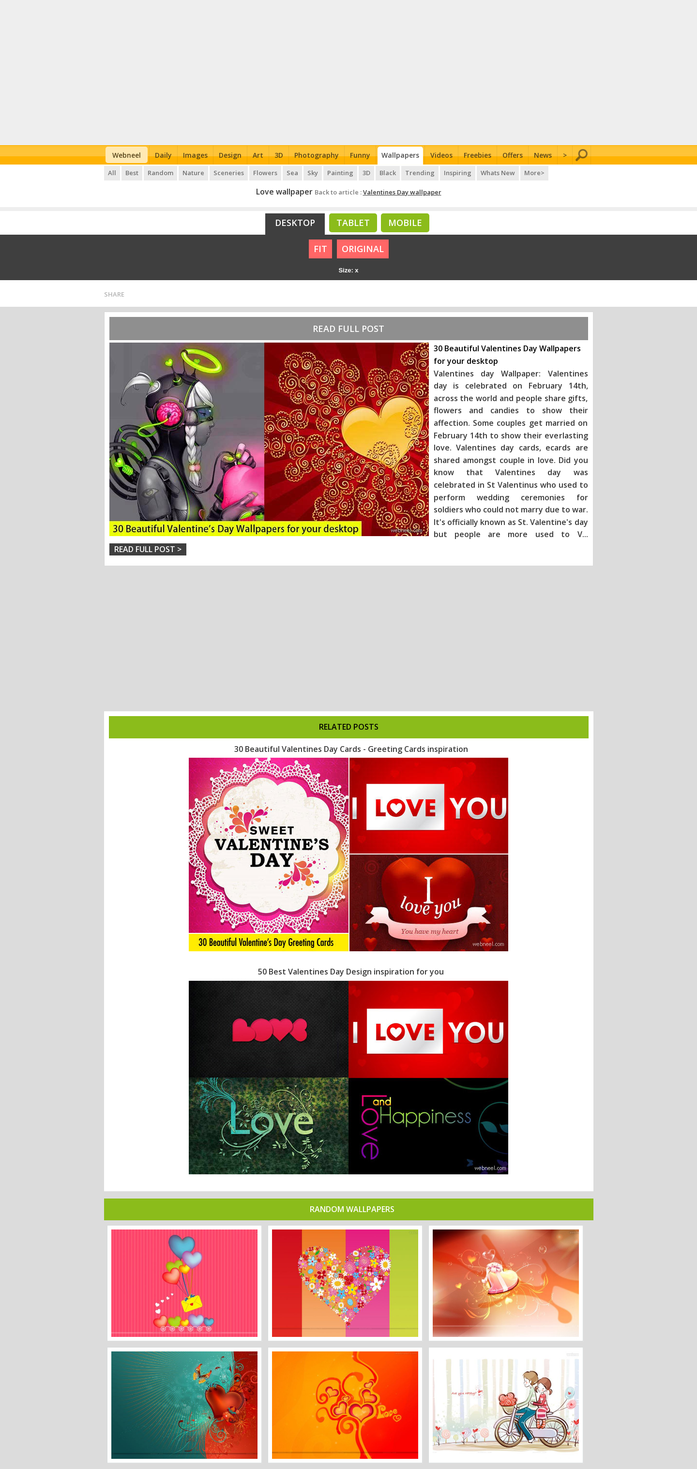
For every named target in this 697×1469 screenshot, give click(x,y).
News (543, 155)
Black (387, 172)
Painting (340, 172)
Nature (193, 172)
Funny (360, 155)
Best (131, 172)
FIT (320, 249)
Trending (420, 172)
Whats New (498, 172)
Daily (163, 155)
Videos (441, 155)
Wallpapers (400, 155)
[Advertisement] (348, 72)
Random (160, 172)
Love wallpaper (284, 191)
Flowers (265, 172)
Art (258, 155)
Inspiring (457, 172)
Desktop (295, 222)
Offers (512, 155)
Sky (312, 172)
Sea (292, 172)
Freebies (477, 155)
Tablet (353, 222)
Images (195, 155)
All (112, 172)
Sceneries (228, 172)
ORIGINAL (363, 249)
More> (534, 172)
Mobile (405, 222)
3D (278, 155)
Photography (316, 155)
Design (230, 155)
